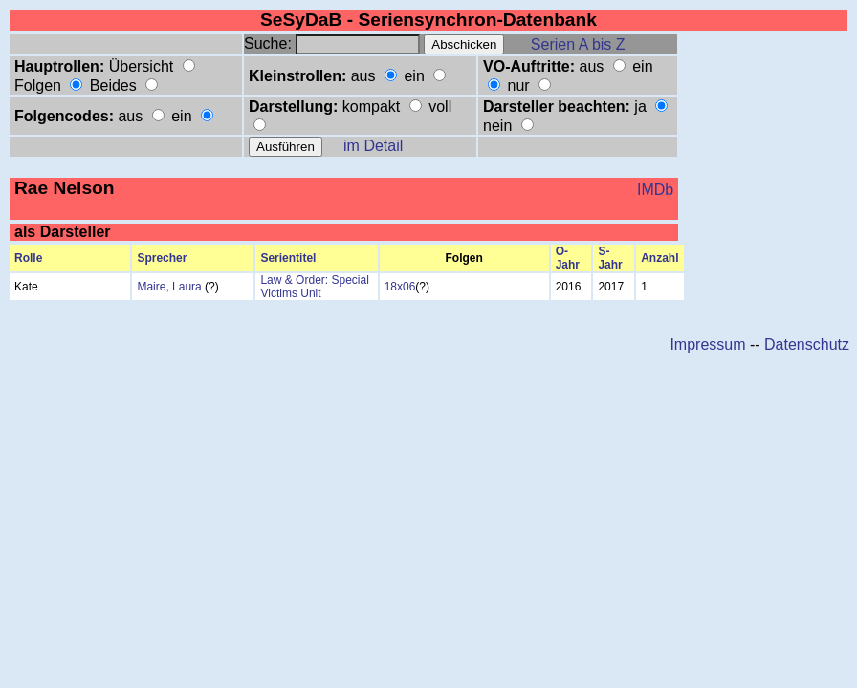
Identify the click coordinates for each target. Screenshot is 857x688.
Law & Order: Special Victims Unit (314, 286)
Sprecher (162, 258)
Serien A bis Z (578, 44)
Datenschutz (806, 344)
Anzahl (659, 258)
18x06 (400, 286)
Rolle (28, 258)
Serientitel (288, 258)
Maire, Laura (169, 286)
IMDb (655, 190)
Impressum (707, 344)
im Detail (373, 146)
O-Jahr (568, 258)
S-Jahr (610, 258)
